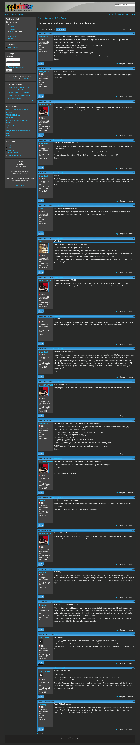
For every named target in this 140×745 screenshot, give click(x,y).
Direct (14, 78)
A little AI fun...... (11, 125)
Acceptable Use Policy (15, 155)
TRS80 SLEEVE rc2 (14, 98)
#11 (133, 382)
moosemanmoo (46, 104)
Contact (132, 14)
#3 (134, 101)
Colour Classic (60, 18)
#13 (133, 458)
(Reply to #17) (59, 634)
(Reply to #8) (58, 316)
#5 (134, 173)
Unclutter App (24, 78)
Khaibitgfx (9, 117)
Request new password (16, 67)
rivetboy (42, 572)
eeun (41, 241)
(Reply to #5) (58, 205)
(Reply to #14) (57, 530)
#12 (133, 420)
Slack (12, 34)
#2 (134, 68)
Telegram (13, 36)
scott (41, 209)
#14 (133, 497)
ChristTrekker (45, 638)
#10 (133, 349)
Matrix (12, 27)
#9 (134, 316)
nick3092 (9, 112)
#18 (133, 634)
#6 (134, 205)
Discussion (49, 18)
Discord (12, 29)
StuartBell (43, 37)
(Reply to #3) (58, 140)
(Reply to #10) (58, 382)
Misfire (12, 31)
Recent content (13, 47)
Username (10, 57)
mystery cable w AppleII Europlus (19, 95)
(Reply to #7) (59, 277)
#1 (134, 33)
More (33, 101)
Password (10, 62)
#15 (133, 530)
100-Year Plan (123, 14)
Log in (39, 29)
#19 (133, 668)
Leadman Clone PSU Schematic (18, 93)
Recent (20, 14)
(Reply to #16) (59, 602)
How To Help (112, 14)
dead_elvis (44, 72)
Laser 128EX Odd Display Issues (19, 87)
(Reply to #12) (57, 458)
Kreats (42, 501)
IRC (11, 24)
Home (7, 14)
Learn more (10, 38)
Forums (13, 14)
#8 (134, 277)
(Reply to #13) (57, 497)
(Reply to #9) (58, 349)
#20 (133, 701)
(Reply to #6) (58, 238)
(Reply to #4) (58, 173)
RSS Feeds (11, 150)
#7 (134, 238)
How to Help (20, 185)
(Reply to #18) (59, 668)
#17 (133, 602)
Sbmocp (42, 605)
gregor (8, 122)
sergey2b (9, 135)
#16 (133, 569)
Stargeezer (10, 128)
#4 (134, 140)
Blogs (9, 145)
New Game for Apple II (15, 90)
